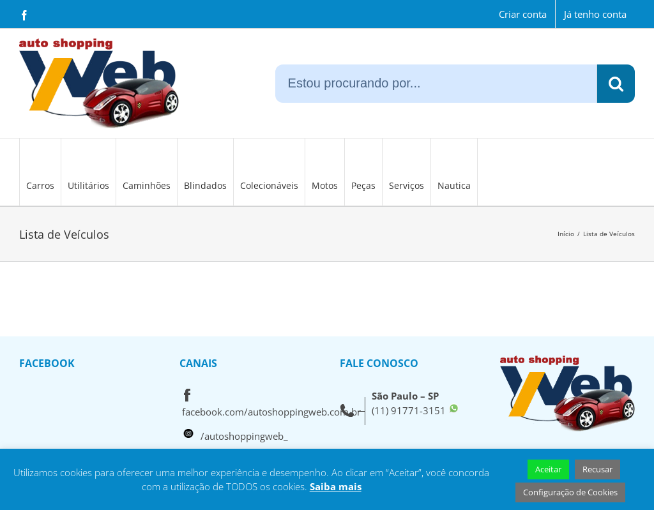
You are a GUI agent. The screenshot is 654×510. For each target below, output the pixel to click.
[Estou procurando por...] (436, 83)
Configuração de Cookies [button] (570, 492)
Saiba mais (335, 486)
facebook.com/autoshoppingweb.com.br (271, 411)
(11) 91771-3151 (409, 410)
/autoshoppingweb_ (244, 436)
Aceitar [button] (548, 469)
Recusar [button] (597, 469)
